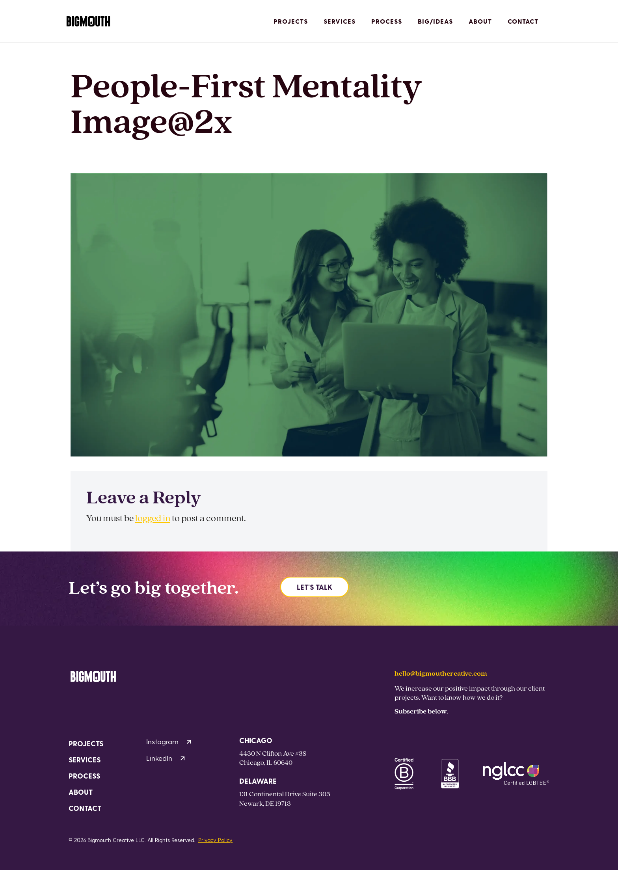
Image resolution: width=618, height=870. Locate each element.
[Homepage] (88, 21)
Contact (523, 21)
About (480, 21)
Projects (291, 21)
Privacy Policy (215, 839)
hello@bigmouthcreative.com (441, 673)
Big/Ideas (435, 21)
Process (386, 21)
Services (340, 21)
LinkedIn (165, 758)
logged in (152, 517)
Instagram (168, 741)
